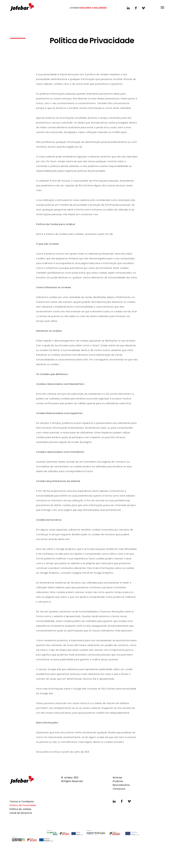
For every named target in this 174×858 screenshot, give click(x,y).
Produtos (118, 781)
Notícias (117, 777)
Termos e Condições (22, 801)
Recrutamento (121, 785)
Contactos (119, 788)
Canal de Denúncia (21, 813)
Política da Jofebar (20, 809)
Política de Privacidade (23, 805)
